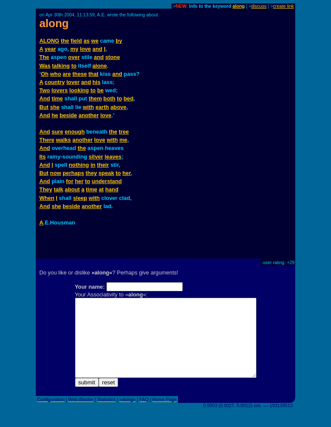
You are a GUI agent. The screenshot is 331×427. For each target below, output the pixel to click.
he (55, 115)
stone (112, 57)
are (66, 74)
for (69, 181)
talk (58, 189)
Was (44, 65)
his (97, 82)
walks (63, 140)
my (74, 49)
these (79, 74)
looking (79, 90)
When (46, 198)
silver (96, 156)
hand (112, 189)
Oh (45, 74)
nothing (79, 165)
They (45, 189)
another (88, 115)
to (73, 65)
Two (44, 90)
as (87, 40)
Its (42, 156)
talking (61, 65)
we (94, 40)
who (55, 74)
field (76, 40)
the (65, 40)
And (44, 98)
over (74, 57)
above (118, 107)
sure (57, 131)
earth (102, 107)
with (88, 107)
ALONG (49, 40)
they (91, 173)
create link (283, 6)
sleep (80, 198)
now (55, 173)
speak (106, 173)
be (100, 90)
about (72, 189)
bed (129, 98)
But (43, 107)
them (95, 98)
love (85, 49)
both (109, 98)
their (103, 165)
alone (100, 65)
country (55, 82)
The (44, 57)
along (238, 6)
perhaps (73, 173)
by (119, 40)
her (126, 173)
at (101, 189)
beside (68, 115)
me (123, 140)
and (98, 49)
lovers (59, 90)
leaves (113, 156)
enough (74, 131)
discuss (259, 6)
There (46, 140)
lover (73, 82)
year (50, 49)
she (54, 107)
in (93, 165)
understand (107, 181)
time (57, 98)
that (93, 74)
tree (123, 131)
